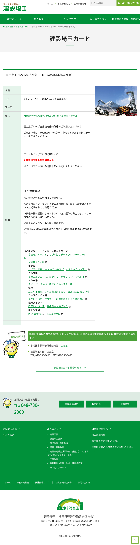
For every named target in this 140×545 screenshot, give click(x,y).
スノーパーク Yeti (37, 284)
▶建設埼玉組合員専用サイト (39, 160)
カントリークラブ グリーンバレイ (66, 277)
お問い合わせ (80, 3)
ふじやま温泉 (35, 292)
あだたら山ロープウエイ (41, 299)
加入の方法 (70, 19)
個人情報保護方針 (64, 483)
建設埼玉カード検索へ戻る (68, 369)
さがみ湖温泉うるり (54, 292)
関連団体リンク (42, 483)
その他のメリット (58, 468)
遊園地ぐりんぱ (36, 262)
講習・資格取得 (57, 448)
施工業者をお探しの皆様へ (126, 19)
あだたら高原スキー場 (60, 284)
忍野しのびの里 (36, 306)
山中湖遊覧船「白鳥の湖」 (70, 299)
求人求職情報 (98, 436)
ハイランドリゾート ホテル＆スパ (46, 269)
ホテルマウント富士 (76, 269)
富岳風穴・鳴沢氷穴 (57, 306)
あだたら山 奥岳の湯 (78, 292)
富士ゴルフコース (37, 277)
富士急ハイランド (37, 255)
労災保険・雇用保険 (59, 444)
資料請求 (125, 405)
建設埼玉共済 (56, 440)
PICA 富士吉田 (35, 314)
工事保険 (54, 460)
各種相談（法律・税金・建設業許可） (67, 464)
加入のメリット (42, 19)
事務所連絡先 (64, 3)
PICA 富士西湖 (52, 314)
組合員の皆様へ (98, 19)
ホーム (50, 3)
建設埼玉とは (14, 19)
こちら (64, 347)
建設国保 (54, 435)
